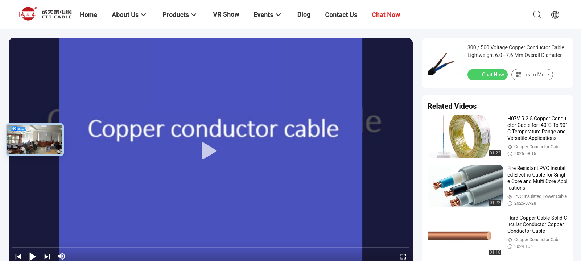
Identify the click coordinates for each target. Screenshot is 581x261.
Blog (304, 14)
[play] (211, 151)
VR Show (226, 14)
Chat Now (488, 74)
